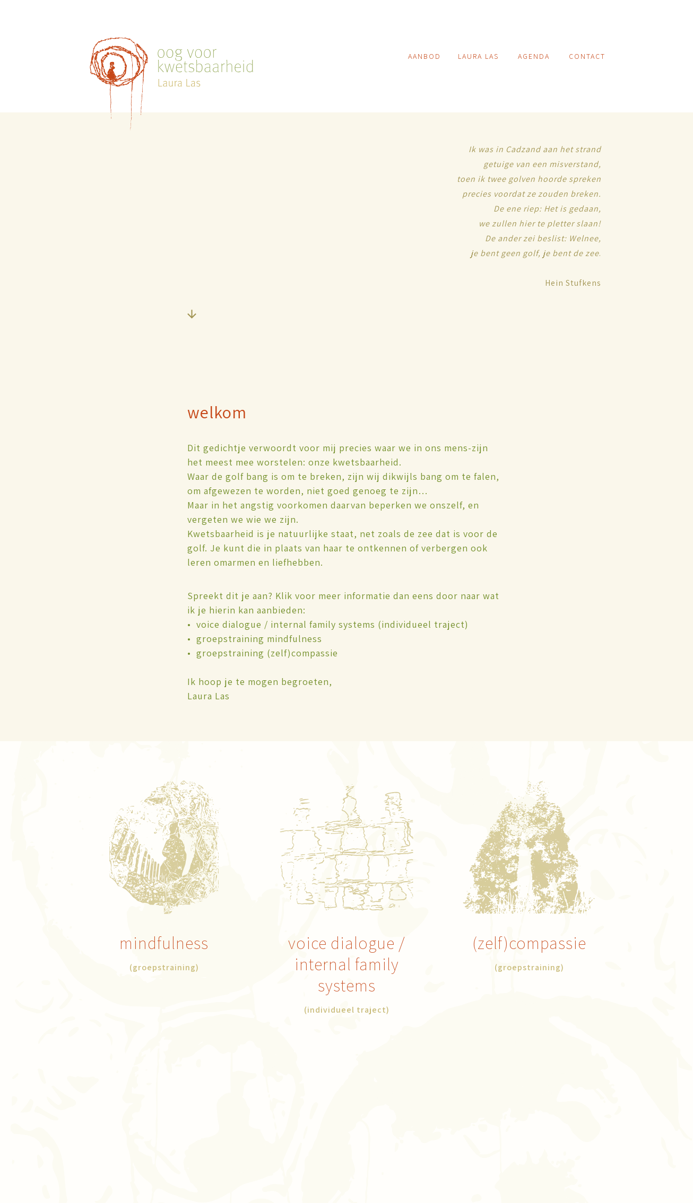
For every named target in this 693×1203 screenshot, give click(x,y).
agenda (534, 56)
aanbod (424, 56)
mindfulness (164, 943)
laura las (478, 56)
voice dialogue (343, 943)
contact (587, 56)
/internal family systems (349, 964)
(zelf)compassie (529, 943)
